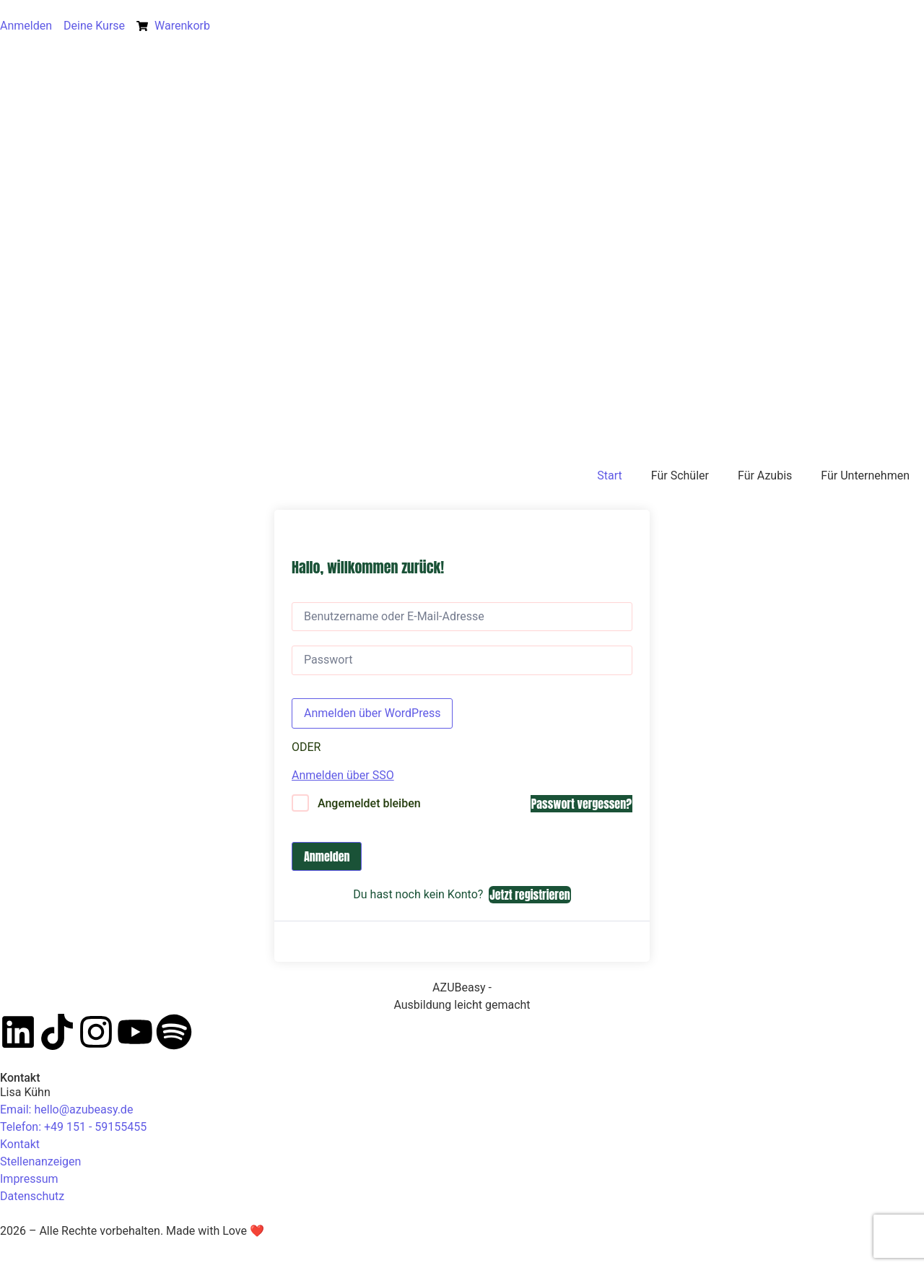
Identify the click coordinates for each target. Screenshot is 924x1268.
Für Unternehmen (865, 475)
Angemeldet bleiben (369, 803)
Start (609, 475)
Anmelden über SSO (343, 775)
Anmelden (326, 856)
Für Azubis (765, 475)
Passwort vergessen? (581, 803)
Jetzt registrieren (529, 894)
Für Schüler (680, 475)
